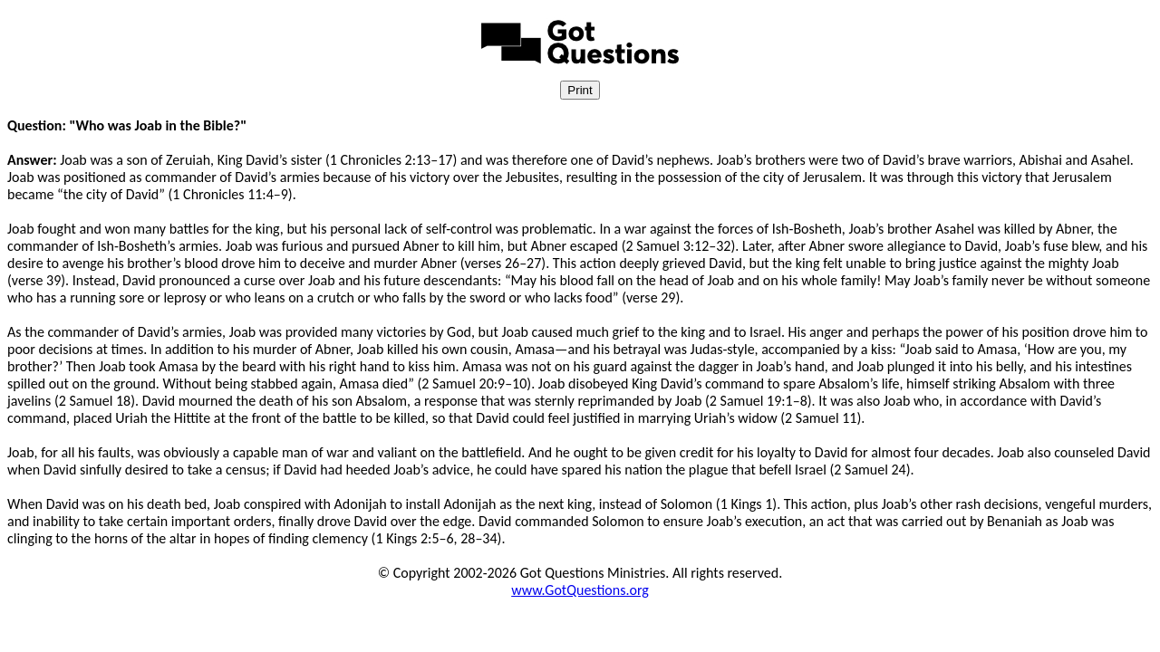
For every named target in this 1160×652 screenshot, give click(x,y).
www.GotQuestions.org (580, 590)
